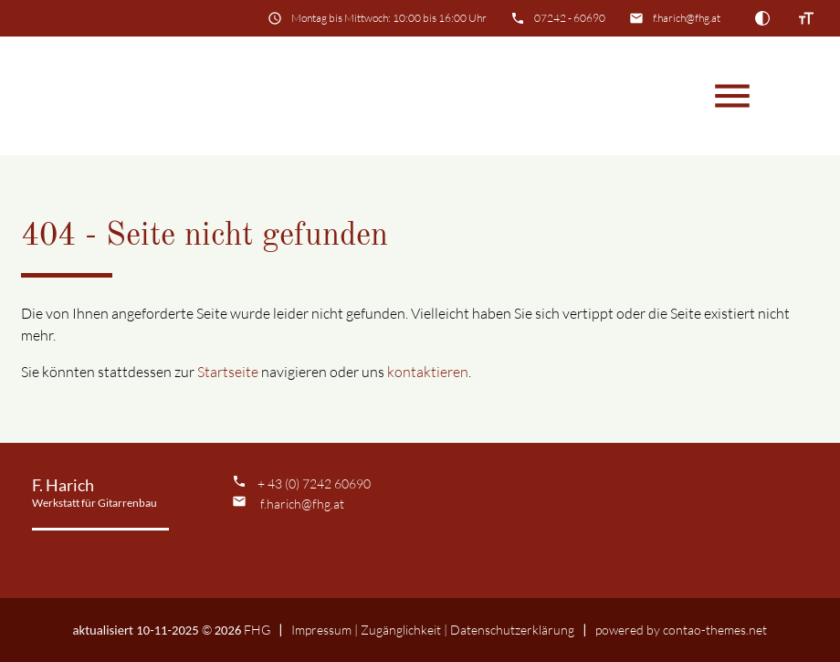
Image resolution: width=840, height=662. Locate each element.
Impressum (321, 629)
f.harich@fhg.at (686, 18)
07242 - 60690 (569, 18)
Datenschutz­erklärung (512, 629)
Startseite (227, 372)
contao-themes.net (715, 629)
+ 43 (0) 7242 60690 (314, 483)
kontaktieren (427, 372)
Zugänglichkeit (401, 629)
